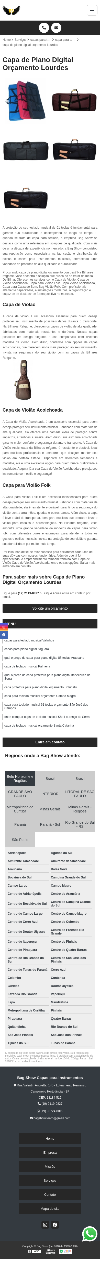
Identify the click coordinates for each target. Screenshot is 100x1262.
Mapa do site (49, 1209)
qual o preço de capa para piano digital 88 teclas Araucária (44, 658)
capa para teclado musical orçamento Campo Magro (40, 696)
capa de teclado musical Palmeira (27, 666)
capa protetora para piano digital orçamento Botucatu (40, 687)
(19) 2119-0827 (29, 593)
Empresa (50, 1152)
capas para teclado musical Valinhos (29, 640)
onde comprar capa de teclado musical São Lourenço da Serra (47, 717)
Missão (50, 1166)
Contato (50, 1195)
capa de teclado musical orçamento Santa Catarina (39, 725)
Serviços (50, 1180)
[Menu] (92, 10)
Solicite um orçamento (50, 608)
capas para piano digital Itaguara (26, 649)
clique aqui (51, 593)
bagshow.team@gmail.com (50, 1118)
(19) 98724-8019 (50, 1111)
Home (50, 1138)
